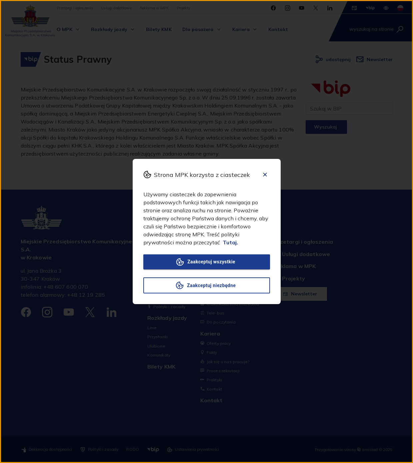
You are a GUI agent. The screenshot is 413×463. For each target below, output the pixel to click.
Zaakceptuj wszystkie (206, 261)
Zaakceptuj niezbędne (206, 285)
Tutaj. (230, 242)
